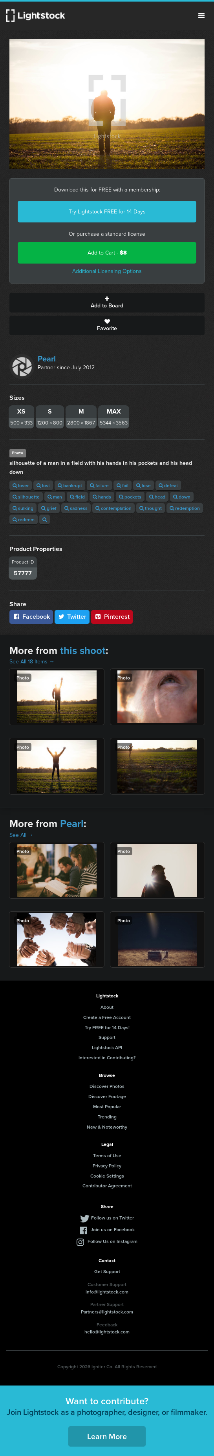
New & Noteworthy (107, 1127)
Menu (201, 15)
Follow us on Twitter (112, 1217)
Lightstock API (107, 1047)
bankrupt (70, 485)
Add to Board (107, 302)
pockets (130, 496)
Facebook (31, 616)
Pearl (47, 359)
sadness (76, 508)
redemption (185, 508)
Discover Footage (107, 1096)
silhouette (26, 496)
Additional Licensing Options (107, 271)
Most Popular (107, 1106)
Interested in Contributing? (107, 1057)
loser (21, 485)
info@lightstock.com (107, 1291)
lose (143, 485)
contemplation (113, 508)
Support (107, 1037)
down (181, 496)
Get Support (107, 1271)
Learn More (107, 1436)
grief (49, 508)
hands (102, 496)
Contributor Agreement (107, 1185)
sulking (23, 508)
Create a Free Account (107, 1017)
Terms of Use (107, 1155)
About (107, 1007)
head (157, 496)
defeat (168, 485)
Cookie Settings (107, 1175)
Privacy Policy (107, 1165)
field (77, 496)
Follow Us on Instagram (112, 1241)
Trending (107, 1116)
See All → (21, 835)
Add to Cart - (107, 253)
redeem (24, 519)
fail (122, 485)
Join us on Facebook (113, 1229)
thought (150, 508)
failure (99, 485)
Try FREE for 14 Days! (107, 1027)
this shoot (83, 650)
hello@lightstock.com (107, 1331)
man (55, 496)
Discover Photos (107, 1086)
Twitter (72, 616)
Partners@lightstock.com (107, 1311)
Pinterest (112, 616)
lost (43, 485)
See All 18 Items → (32, 662)
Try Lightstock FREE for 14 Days (107, 212)
